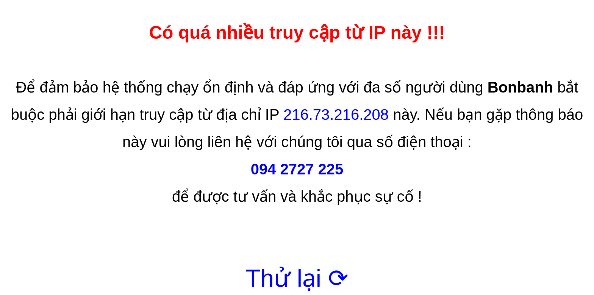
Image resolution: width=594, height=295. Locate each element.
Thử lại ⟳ (297, 278)
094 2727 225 (297, 169)
